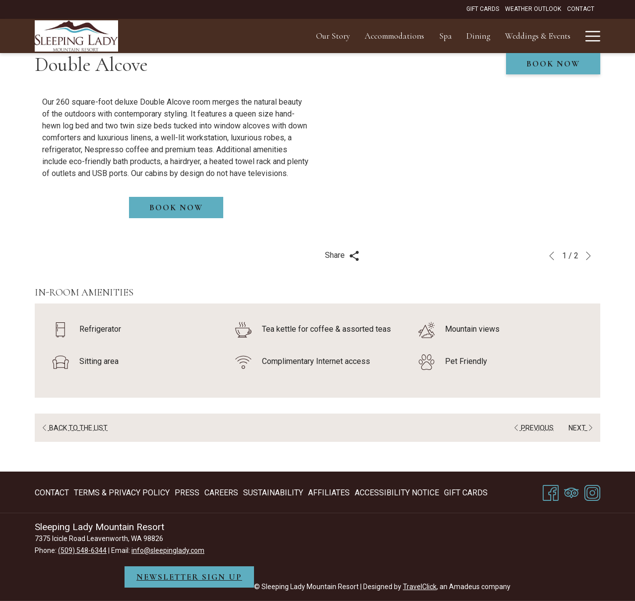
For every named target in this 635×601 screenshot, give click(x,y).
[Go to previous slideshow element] (551, 255)
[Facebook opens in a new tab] (551, 491)
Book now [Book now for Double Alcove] (176, 207)
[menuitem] (185, 36)
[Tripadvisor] (571, 491)
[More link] (589, 36)
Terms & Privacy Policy (122, 492)
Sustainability (273, 492)
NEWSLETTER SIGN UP (189, 577)
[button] (459, 171)
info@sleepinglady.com (167, 550)
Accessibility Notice (397, 492)
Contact (52, 492)
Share (342, 255)
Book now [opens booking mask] (553, 64)
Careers (221, 492)
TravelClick (420, 587)
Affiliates (329, 492)
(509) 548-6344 (82, 550)
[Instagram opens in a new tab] (592, 491)
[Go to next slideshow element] (588, 255)
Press (187, 492)
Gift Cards (466, 492)
